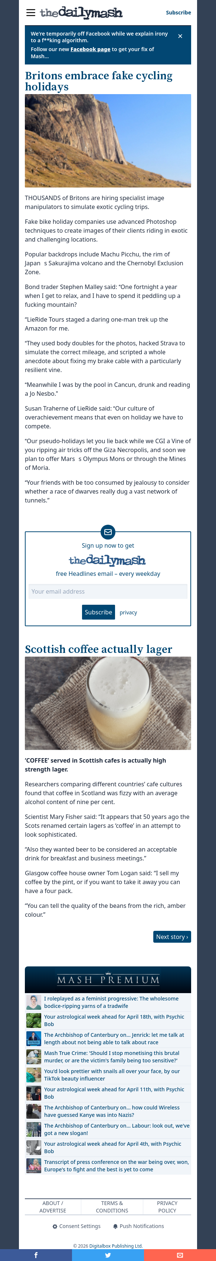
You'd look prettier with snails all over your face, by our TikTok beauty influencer (112, 1075)
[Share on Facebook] (36, 1255)
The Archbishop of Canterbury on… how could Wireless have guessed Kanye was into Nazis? (112, 1111)
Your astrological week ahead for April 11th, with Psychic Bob (114, 1093)
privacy (128, 612)
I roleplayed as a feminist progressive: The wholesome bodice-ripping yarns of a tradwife (111, 1002)
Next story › (172, 937)
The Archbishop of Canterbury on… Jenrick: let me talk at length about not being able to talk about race (114, 1038)
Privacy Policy (167, 1206)
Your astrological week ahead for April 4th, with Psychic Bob (112, 1147)
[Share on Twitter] (108, 1255)
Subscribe (98, 612)
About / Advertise (52, 1206)
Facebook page (91, 49)
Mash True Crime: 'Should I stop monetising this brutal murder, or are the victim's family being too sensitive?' (111, 1056)
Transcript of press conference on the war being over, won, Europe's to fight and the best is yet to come (116, 1165)
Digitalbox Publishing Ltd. (116, 1246)
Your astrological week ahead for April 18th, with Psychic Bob (114, 1020)
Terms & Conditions (112, 1206)
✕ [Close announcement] (180, 35)
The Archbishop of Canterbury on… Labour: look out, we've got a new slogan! (117, 1129)
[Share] (180, 1255)
